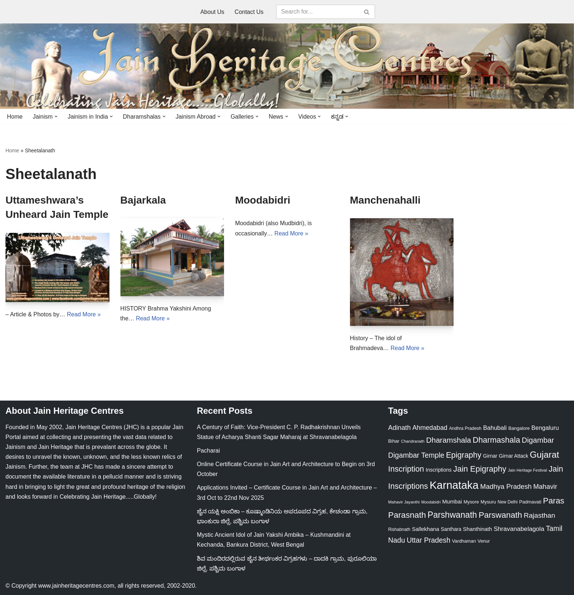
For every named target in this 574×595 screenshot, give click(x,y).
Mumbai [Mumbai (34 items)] (452, 502)
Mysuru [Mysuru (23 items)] (488, 502)
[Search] (317, 11)
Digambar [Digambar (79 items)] (538, 440)
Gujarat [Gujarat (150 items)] (544, 455)
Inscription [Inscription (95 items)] (406, 469)
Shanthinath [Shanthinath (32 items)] (477, 529)
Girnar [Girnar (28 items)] (490, 456)
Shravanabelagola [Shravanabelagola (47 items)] (518, 528)
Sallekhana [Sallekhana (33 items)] (425, 529)
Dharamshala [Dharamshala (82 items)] (448, 440)
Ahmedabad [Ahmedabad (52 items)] (429, 427)
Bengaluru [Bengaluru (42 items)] (545, 427)
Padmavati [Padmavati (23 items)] (530, 502)
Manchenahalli (385, 200)
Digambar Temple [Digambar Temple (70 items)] (416, 455)
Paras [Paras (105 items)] (553, 501)
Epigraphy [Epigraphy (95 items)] (463, 455)
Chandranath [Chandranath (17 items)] (412, 441)
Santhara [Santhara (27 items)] (451, 529)
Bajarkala (143, 200)
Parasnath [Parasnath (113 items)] (407, 515)
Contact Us (249, 12)
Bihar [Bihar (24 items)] (393, 441)
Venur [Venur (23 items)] (484, 541)
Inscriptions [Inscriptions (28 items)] (439, 470)
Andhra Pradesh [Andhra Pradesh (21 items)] (465, 428)
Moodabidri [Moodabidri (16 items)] (431, 502)
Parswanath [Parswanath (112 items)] (500, 515)
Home (15, 117)
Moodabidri (262, 200)
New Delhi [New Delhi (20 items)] (507, 502)
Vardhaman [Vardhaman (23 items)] (464, 541)
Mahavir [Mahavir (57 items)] (545, 486)
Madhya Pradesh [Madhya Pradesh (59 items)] (506, 486)
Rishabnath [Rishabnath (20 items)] (399, 529)
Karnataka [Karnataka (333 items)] (454, 485)
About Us (212, 12)
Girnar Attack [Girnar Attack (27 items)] (513, 456)
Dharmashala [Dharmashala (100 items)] (496, 440)
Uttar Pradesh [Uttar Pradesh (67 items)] (428, 540)
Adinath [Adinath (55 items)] (399, 427)
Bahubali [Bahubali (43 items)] (495, 427)
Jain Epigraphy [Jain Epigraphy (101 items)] (479, 468)
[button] (56, 116)
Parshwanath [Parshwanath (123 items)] (452, 515)
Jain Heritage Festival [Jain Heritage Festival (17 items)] (527, 470)
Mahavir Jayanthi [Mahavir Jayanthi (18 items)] (404, 502)
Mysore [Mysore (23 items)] (471, 502)
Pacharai (208, 450)
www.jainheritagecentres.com (76, 586)
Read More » (84, 314)
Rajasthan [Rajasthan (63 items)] (539, 515)
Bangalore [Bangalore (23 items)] (519, 428)
